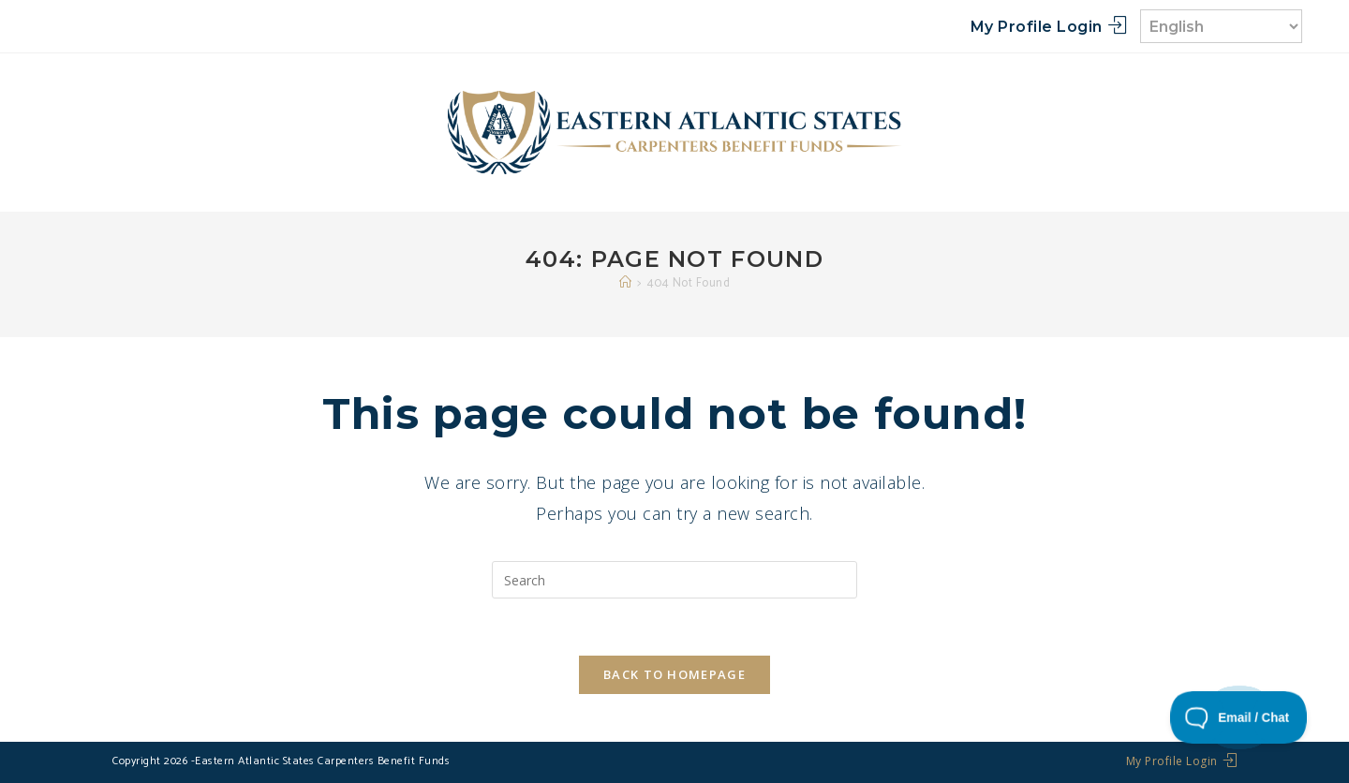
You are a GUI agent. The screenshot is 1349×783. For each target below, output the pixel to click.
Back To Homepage (674, 674)
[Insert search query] (674, 579)
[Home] (625, 283)
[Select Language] (1221, 26)
